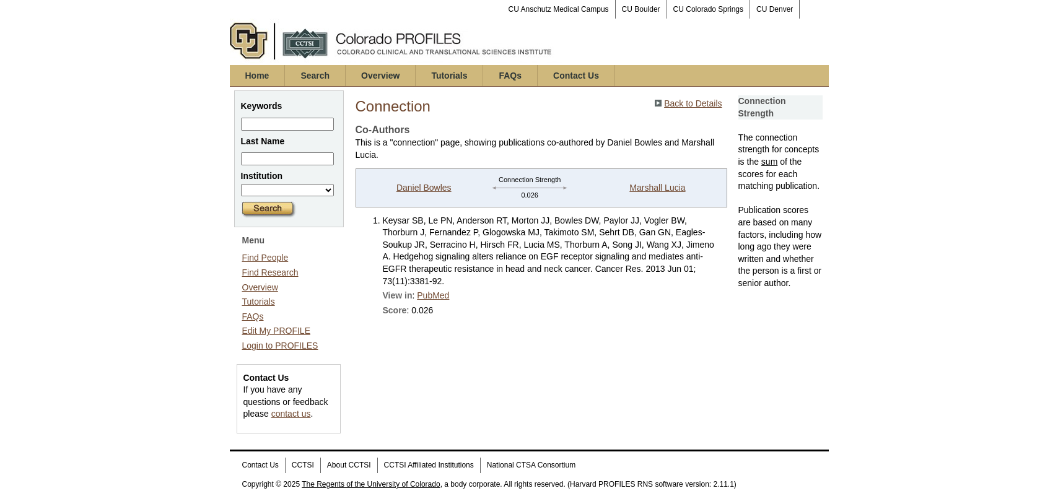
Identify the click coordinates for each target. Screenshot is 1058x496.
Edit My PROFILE (276, 331)
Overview (380, 75)
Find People (265, 258)
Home (257, 75)
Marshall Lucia (657, 188)
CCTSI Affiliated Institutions (429, 465)
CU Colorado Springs (708, 9)
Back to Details (693, 103)
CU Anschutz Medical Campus (559, 9)
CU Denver (774, 9)
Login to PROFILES (280, 345)
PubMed (433, 295)
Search (315, 75)
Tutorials (449, 75)
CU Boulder (641, 9)
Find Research (270, 272)
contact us (291, 414)
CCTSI (303, 465)
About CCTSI (349, 465)
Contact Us (576, 75)
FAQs (510, 75)
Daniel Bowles (424, 188)
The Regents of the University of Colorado (371, 484)
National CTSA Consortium (531, 465)
